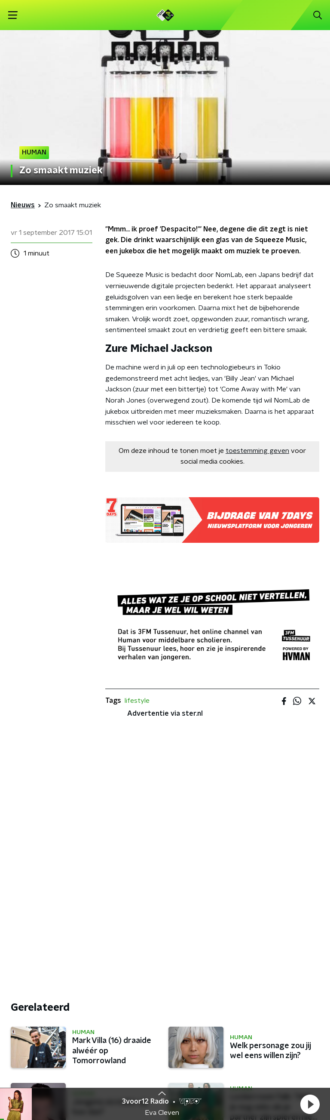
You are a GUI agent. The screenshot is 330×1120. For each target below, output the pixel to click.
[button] (310, 1104)
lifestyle (137, 700)
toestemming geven (257, 450)
